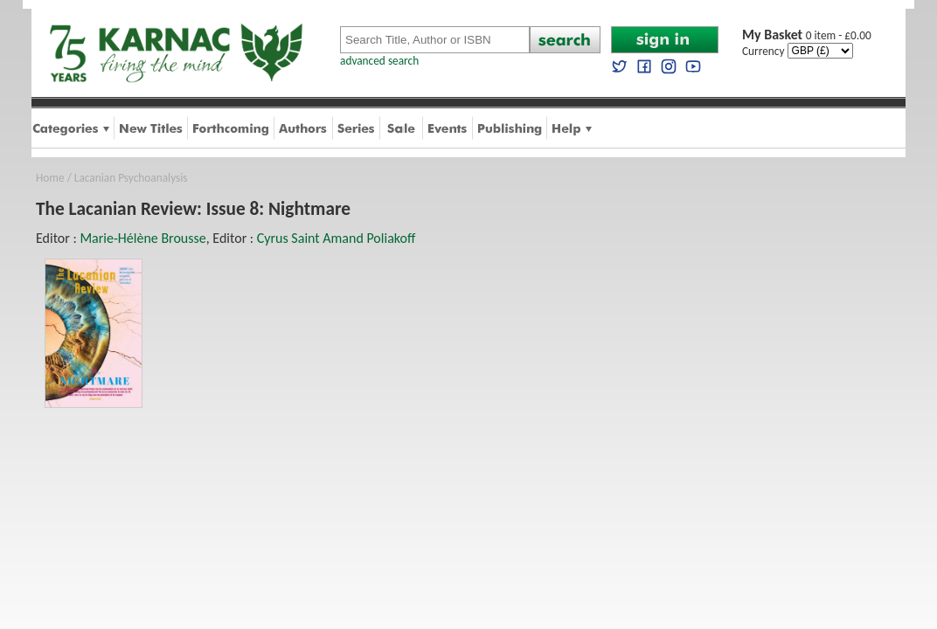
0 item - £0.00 (806, 35)
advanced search (379, 60)
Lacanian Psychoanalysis (131, 177)
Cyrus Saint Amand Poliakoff (336, 238)
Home (50, 177)
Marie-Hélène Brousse (142, 238)
